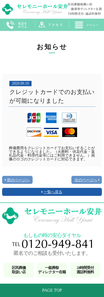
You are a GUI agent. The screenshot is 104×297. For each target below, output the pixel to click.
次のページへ (86, 180)
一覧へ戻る (53, 192)
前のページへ (18, 180)
